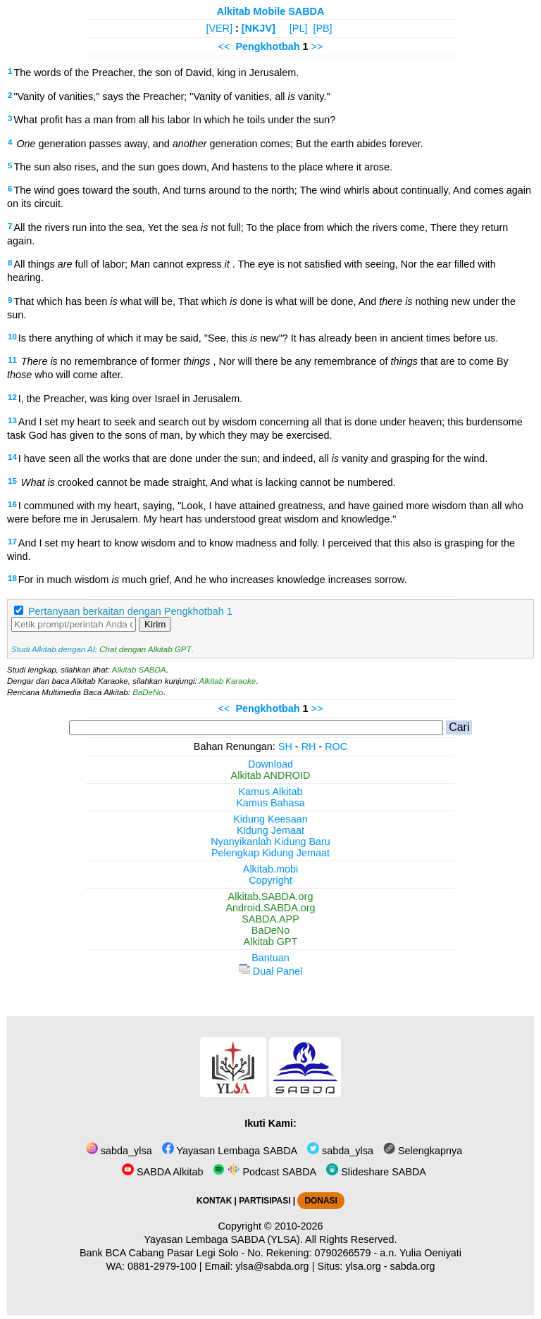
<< (224, 46)
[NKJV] (258, 28)
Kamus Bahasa (270, 802)
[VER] (219, 28)
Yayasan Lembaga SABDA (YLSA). (223, 1239)
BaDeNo (147, 692)
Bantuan (270, 957)
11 (12, 360)
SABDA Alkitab (162, 1171)
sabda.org (412, 1266)
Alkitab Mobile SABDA (271, 11)
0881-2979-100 (162, 1266)
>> (317, 46)
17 (12, 541)
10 (12, 336)
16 (12, 504)
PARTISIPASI (264, 1201)
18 (12, 578)
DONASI (320, 1201)
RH (308, 746)
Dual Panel (270, 971)
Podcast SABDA (264, 1171)
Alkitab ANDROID (271, 775)
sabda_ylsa (119, 1150)
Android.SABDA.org (270, 907)
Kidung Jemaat (270, 830)
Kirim (155, 624)
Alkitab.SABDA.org (270, 896)
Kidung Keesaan (270, 819)
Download (270, 764)
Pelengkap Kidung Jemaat (270, 852)
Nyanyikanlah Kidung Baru (270, 841)
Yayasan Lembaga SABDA (229, 1150)
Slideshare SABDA (376, 1171)
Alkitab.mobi (270, 869)
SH (285, 746)
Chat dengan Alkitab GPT (145, 649)
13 (12, 420)
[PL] (299, 28)
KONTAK (214, 1201)
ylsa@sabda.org (272, 1266)
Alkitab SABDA (139, 669)
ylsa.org (362, 1266)
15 (12, 481)
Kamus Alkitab (270, 791)
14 (12, 457)
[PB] (322, 28)
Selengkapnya (422, 1150)
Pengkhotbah (267, 46)
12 (12, 397)
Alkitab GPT (271, 941)
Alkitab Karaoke (227, 681)
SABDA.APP (270, 919)
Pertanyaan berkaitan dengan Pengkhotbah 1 (130, 611)
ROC (336, 746)
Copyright (270, 880)
